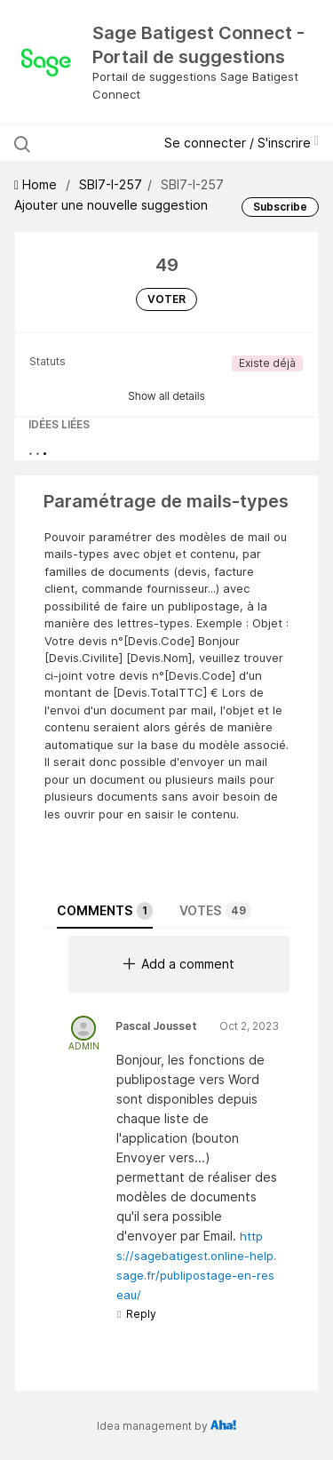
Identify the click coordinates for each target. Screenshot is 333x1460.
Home (37, 184)
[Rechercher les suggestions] (90, 143)
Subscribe (280, 206)
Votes (215, 911)
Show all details (166, 396)
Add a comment (178, 963)
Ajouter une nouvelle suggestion (111, 204)
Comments (105, 911)
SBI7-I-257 (110, 184)
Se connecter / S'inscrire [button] (241, 142)
